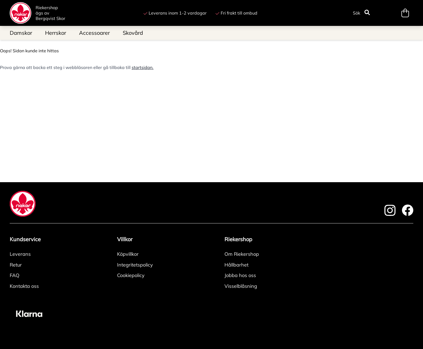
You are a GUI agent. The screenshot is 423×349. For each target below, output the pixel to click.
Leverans (20, 254)
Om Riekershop (241, 254)
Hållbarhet (236, 265)
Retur (16, 265)
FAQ (14, 275)
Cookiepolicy (131, 275)
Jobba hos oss (240, 275)
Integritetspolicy (135, 265)
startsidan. (142, 67)
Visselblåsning (240, 286)
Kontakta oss (24, 286)
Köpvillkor (128, 254)
